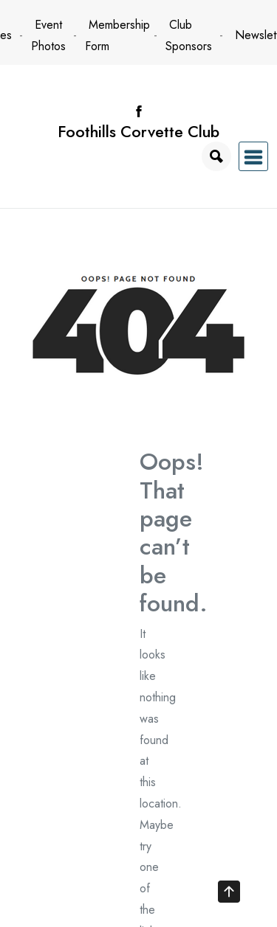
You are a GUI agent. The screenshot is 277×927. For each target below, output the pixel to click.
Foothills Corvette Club (138, 131)
